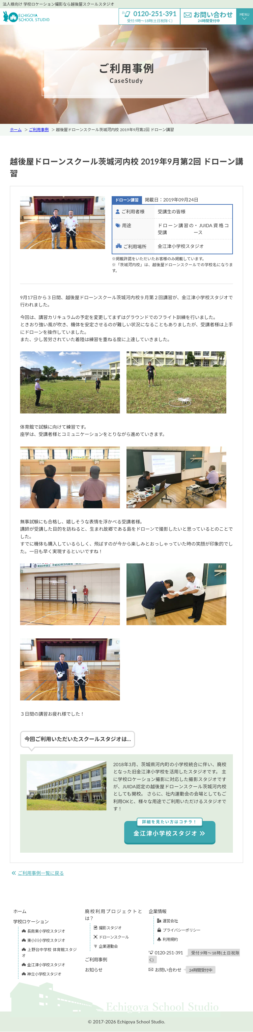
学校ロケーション (31, 922)
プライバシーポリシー (178, 930)
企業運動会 (106, 946)
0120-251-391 (194, 956)
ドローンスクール (111, 937)
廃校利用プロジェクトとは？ (113, 915)
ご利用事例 (39, 129)
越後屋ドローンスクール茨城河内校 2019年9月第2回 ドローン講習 (115, 129)
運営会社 (167, 921)
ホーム (16, 129)
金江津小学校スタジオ (170, 829)
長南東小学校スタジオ (43, 931)
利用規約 (167, 939)
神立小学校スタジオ (41, 974)
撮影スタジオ (108, 928)
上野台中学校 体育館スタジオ (49, 952)
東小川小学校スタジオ (43, 940)
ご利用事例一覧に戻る (38, 873)
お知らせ (94, 970)
